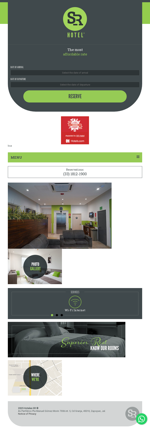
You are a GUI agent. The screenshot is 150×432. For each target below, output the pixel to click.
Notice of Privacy (27, 413)
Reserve (75, 96)
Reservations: (75, 172)
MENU (75, 157)
